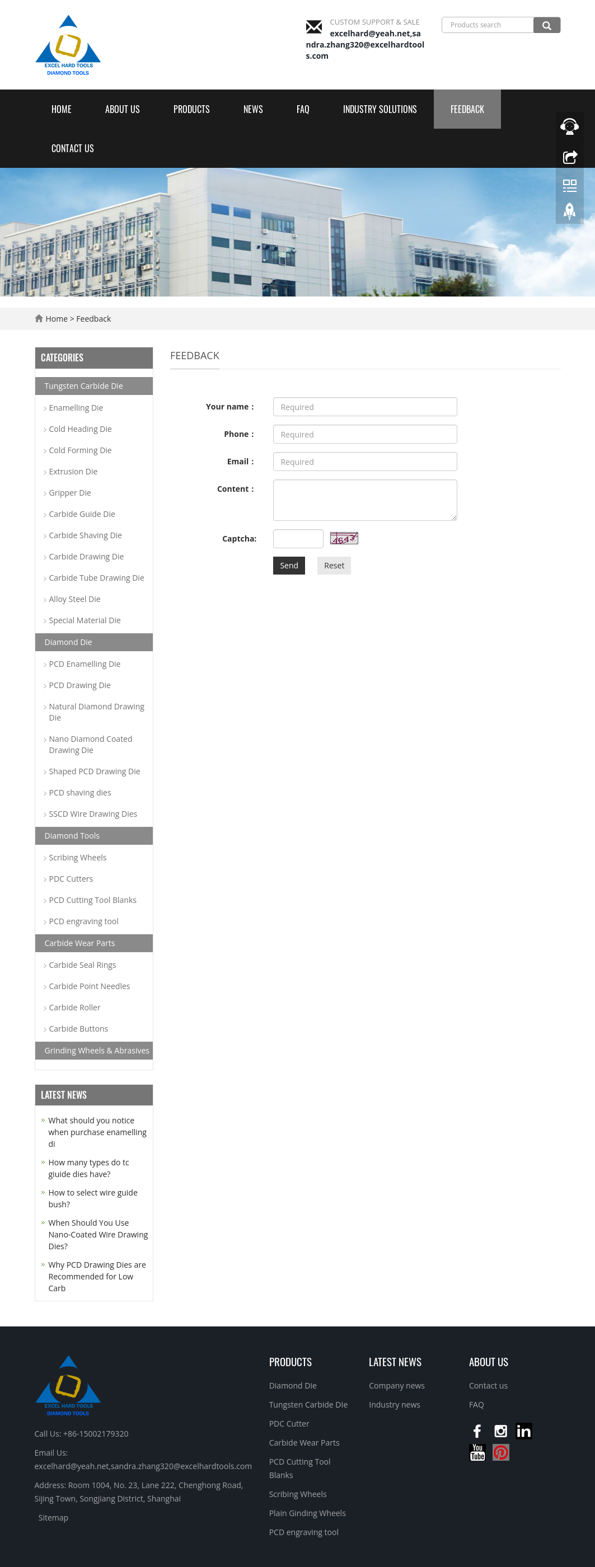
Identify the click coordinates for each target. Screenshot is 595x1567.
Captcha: (239, 538)
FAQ (303, 109)
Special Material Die (85, 620)
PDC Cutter (289, 1423)
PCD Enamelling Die (85, 663)
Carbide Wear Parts (80, 943)
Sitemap (53, 1517)
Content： (236, 488)
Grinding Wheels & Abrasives (97, 1050)
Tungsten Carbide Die (84, 385)
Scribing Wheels (78, 857)
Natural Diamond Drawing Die (96, 712)
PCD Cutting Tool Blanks (93, 900)
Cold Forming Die (80, 450)
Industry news (394, 1404)
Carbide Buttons (79, 1028)
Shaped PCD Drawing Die (94, 771)
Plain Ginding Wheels (307, 1513)
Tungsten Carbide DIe (308, 1404)
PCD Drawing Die (80, 685)
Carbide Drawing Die (86, 556)
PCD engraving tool (84, 921)
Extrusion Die (73, 471)
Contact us (72, 148)
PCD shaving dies (80, 792)
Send (289, 565)
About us (122, 109)
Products (192, 109)
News (253, 109)
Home (61, 109)
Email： (242, 461)
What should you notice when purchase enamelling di (98, 1132)
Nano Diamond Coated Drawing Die (91, 744)
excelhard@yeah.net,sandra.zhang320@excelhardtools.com (365, 44)
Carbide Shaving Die (85, 535)
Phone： (240, 434)
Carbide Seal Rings (82, 964)
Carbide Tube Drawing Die (96, 577)
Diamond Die (68, 642)
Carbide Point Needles (89, 986)
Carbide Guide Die (82, 514)
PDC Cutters (71, 878)
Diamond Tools (72, 835)
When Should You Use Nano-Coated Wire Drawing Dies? (98, 1234)
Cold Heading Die (80, 428)
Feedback (467, 109)
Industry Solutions (380, 109)
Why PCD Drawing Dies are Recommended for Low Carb (97, 1276)
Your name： (231, 406)
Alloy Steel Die (75, 599)
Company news (397, 1385)
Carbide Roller (75, 1007)
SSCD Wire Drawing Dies (93, 813)
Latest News (395, 1361)
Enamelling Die (76, 407)
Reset (334, 565)
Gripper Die (70, 492)
